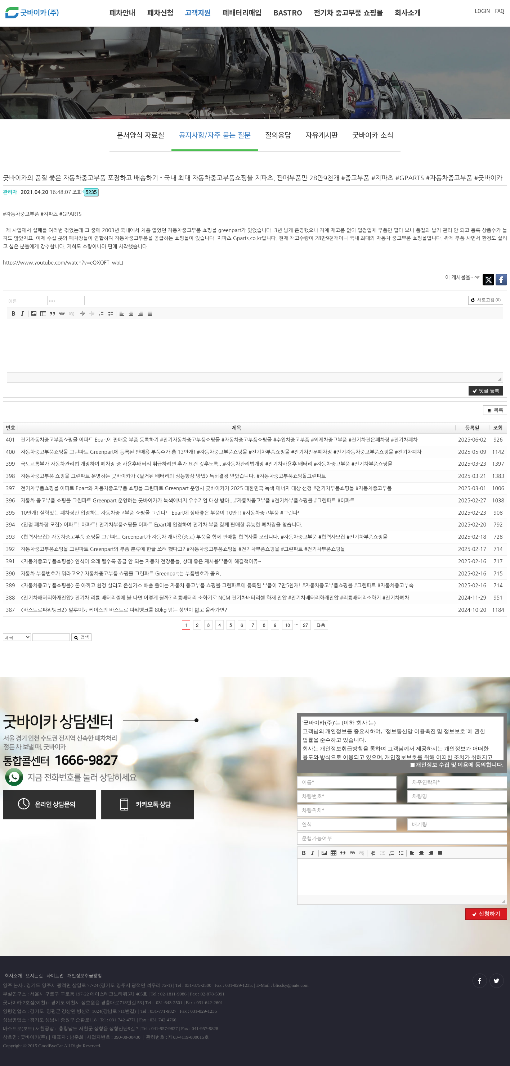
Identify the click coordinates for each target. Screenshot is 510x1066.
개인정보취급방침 (84, 975)
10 (287, 625)
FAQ (499, 10)
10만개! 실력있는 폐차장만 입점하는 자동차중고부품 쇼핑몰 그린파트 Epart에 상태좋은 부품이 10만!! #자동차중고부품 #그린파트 (161, 512)
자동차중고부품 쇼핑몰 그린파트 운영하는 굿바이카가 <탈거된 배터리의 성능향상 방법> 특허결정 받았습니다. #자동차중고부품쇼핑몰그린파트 (173, 476)
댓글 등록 (486, 390)
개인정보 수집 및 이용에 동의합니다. (457, 765)
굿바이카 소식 (372, 135)
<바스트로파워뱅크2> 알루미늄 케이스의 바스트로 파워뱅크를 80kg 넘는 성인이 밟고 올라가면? (124, 610)
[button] (13, 313)
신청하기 (486, 914)
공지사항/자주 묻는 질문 (215, 135)
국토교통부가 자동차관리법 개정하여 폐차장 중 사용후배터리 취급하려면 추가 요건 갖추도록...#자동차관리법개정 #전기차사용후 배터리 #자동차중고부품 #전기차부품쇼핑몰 (206, 463)
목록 (495, 410)
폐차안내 (122, 12)
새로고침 (486, 299)
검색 (81, 637)
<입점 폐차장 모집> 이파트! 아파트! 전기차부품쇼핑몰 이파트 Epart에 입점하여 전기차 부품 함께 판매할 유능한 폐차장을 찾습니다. (162, 524)
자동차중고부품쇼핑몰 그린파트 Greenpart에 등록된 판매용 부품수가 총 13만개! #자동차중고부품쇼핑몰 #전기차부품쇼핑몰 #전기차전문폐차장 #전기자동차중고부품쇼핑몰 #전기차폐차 (221, 452)
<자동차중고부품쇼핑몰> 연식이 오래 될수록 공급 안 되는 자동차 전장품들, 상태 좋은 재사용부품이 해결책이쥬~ (141, 561)
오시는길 (34, 975)
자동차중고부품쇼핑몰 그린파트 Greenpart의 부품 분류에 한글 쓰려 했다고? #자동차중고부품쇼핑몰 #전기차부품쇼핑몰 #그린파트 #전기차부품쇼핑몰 (183, 549)
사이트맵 (55, 975)
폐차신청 (160, 12)
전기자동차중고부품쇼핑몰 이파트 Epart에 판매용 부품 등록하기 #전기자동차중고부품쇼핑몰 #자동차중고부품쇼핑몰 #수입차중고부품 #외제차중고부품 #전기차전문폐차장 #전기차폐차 (219, 439)
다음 (321, 625)
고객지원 (198, 12)
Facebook (501, 279)
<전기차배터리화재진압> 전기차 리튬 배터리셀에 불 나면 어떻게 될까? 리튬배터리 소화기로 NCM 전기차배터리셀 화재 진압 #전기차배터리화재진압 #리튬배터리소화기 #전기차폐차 (215, 597)
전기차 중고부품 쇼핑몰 (348, 12)
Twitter (488, 279)
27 (305, 625)
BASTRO (287, 12)
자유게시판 (321, 135)
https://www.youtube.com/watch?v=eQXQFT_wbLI (63, 262)
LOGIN (482, 10)
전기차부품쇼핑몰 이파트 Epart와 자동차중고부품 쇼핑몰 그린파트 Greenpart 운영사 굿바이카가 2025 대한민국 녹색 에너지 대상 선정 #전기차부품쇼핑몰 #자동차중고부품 (206, 488)
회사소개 (408, 12)
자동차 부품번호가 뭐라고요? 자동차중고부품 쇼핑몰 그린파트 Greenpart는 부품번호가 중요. (121, 573)
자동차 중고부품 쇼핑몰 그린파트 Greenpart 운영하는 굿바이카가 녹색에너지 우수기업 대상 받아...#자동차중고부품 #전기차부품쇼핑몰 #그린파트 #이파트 (187, 500)
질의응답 (278, 135)
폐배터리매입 (242, 12)
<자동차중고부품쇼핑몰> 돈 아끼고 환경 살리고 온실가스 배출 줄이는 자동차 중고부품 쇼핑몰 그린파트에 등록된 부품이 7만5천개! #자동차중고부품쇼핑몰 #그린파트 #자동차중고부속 (217, 585)
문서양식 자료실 (140, 135)
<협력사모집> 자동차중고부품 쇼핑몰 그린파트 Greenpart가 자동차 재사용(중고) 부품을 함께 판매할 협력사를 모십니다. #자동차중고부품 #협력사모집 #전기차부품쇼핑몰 (204, 536)
